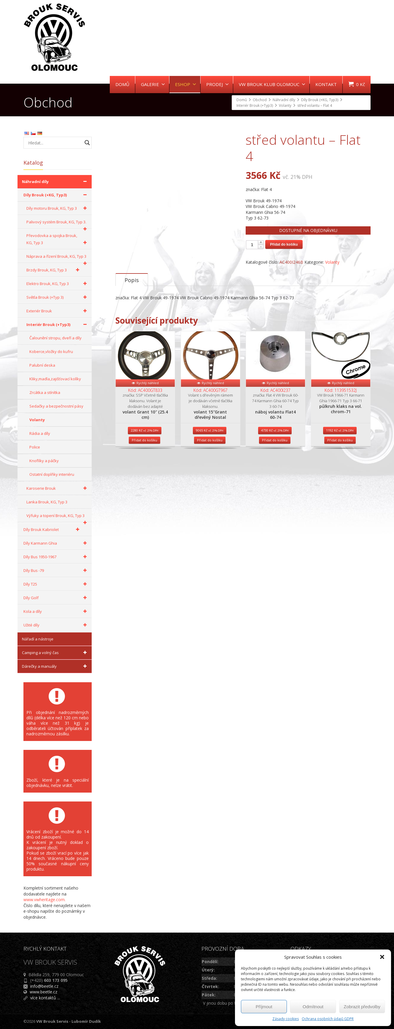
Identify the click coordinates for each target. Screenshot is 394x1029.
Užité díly (56, 625)
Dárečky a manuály (55, 666)
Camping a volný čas (55, 652)
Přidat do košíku (284, 244)
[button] (382, 957)
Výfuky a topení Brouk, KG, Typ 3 (57, 517)
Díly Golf (56, 597)
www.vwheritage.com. (44, 899)
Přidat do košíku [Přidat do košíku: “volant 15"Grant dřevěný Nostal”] (210, 462)
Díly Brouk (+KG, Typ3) (56, 194)
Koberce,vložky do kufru (51, 351)
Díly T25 (56, 584)
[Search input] (54, 143)
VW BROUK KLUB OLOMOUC (272, 84)
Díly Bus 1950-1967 (56, 556)
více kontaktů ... (45, 998)
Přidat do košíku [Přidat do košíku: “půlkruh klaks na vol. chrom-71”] (340, 462)
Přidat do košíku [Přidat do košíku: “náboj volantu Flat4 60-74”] (274, 462)
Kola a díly (56, 611)
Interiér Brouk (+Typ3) (57, 324)
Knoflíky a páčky (44, 460)
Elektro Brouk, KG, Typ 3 (57, 283)
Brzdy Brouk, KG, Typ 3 (53, 269)
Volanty (332, 262)
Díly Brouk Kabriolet (52, 529)
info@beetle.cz (44, 986)
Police (34, 447)
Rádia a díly (39, 433)
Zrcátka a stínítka (44, 392)
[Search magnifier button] (87, 143)
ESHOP (185, 84)
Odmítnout (313, 1006)
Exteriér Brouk (57, 310)
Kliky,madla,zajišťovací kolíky (55, 378)
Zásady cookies (285, 1018)
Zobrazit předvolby (362, 1006)
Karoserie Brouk (57, 488)
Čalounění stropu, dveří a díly (55, 338)
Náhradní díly (55, 181)
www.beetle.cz (43, 992)
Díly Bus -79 (56, 570)
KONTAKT (326, 84)
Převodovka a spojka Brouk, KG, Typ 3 (57, 239)
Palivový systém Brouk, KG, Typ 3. (57, 224)
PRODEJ (217, 84)
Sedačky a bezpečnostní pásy (56, 406)
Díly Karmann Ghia (56, 543)
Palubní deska (42, 365)
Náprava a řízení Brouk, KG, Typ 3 (57, 258)
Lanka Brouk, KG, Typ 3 (46, 502)
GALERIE (153, 84)
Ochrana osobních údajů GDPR (328, 1018)
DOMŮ (122, 84)
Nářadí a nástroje (37, 639)
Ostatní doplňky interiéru (51, 474)
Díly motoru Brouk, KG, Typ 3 (57, 208)
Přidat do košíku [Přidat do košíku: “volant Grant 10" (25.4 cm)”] (144, 462)
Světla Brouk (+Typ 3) (57, 297)
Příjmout (264, 1006)
